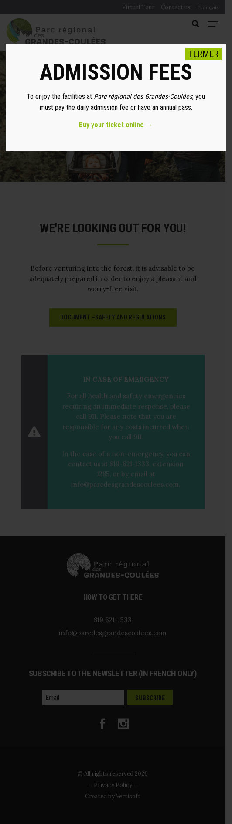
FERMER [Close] (203, 54)
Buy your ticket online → (116, 125)
